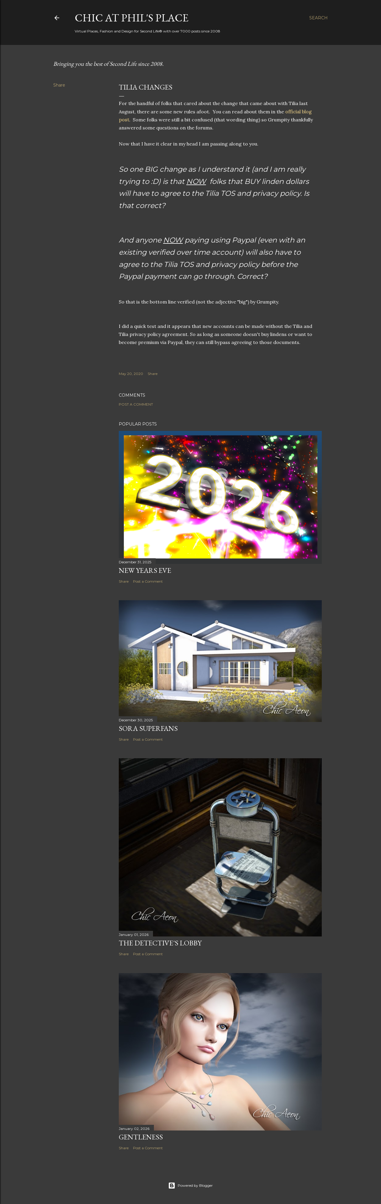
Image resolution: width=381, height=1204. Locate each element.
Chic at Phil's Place (131, 18)
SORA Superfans (148, 728)
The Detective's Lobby (160, 942)
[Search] (318, 18)
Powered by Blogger (190, 1185)
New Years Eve (145, 570)
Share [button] (59, 85)
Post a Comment (136, 404)
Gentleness (141, 1137)
